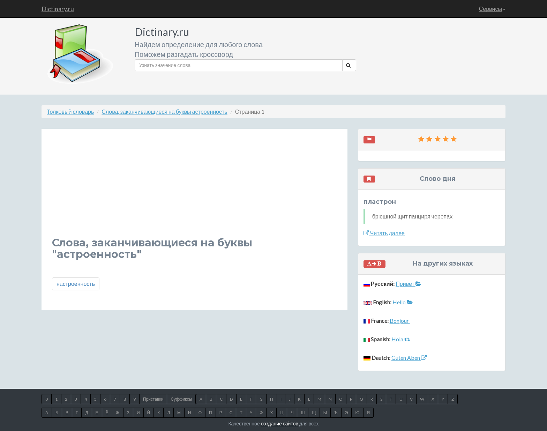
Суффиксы (181, 399)
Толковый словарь (70, 111)
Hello (402, 302)
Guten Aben (409, 357)
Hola (400, 339)
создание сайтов (279, 423)
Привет (408, 283)
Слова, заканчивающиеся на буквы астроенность (164, 111)
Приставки (153, 399)
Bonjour (400, 320)
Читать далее (384, 233)
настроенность (76, 283)
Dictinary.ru (58, 9)
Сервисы (492, 8)
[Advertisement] (194, 188)
